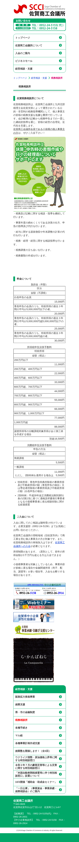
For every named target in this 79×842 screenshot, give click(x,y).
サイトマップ (56, 838)
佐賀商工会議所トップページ (21, 838)
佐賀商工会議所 (39, 10)
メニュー (39, 838)
